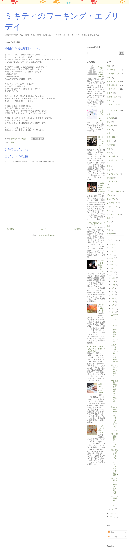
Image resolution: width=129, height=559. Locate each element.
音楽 (108, 170)
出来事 (109, 93)
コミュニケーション (115, 104)
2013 (112, 255)
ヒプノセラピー (113, 89)
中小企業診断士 (113, 85)
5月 (113, 302)
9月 (113, 288)
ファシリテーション (115, 181)
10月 (114, 285)
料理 (108, 222)
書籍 (108, 152)
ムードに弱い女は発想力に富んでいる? (114, 485)
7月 (113, 295)
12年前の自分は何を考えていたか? (101, 187)
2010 (112, 261)
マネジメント (112, 207)
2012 (112, 258)
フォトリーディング (115, 160)
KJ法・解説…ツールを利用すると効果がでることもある (96, 348)
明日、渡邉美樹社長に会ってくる (114, 440)
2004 (112, 517)
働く (108, 218)
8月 (113, 292)
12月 (114, 278)
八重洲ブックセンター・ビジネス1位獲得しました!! (114, 325)
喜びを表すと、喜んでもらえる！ (101, 142)
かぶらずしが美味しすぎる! (101, 429)
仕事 (108, 78)
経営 (108, 114)
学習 (108, 122)
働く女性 (110, 126)
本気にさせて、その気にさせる (101, 388)
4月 (113, 305)
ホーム (43, 229)
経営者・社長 (112, 97)
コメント (113, 537)
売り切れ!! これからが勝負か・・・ (114, 371)
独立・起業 (111, 137)
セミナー (110, 141)
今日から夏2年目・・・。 (114, 500)
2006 (112, 275)
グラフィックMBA (114, 191)
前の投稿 (77, 229)
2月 (113, 312)
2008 (112, 268)
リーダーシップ (113, 214)
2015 (112, 248)
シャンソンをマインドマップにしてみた (101, 115)
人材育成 (110, 145)
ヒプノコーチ (112, 203)
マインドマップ (113, 81)
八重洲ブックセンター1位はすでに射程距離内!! (114, 353)
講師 (108, 101)
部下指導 (110, 234)
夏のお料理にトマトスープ (101, 308)
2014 (112, 251)
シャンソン (111, 199)
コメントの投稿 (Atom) (46, 235)
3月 (113, 309)
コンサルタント (113, 70)
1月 (113, 509)
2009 (112, 265)
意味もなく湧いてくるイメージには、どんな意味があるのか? (114, 462)
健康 (108, 149)
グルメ (109, 195)
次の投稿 (10, 229)
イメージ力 (111, 156)
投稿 (111, 532)
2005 (112, 513)
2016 (112, 244)
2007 (112, 272)
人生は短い (114, 340)
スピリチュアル (113, 174)
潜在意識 (110, 178)
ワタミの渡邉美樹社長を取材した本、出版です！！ (114, 392)
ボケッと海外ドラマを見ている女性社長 (101, 71)
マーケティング (113, 74)
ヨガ (108, 210)
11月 (114, 281)
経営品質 (110, 118)
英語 (108, 230)
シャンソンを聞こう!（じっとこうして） (101, 266)
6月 (113, 298)
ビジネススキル (113, 110)
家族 (108, 166)
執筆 (108, 130)
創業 (12, 142)
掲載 (108, 187)
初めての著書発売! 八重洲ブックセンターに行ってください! (114, 418)
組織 (108, 133)
